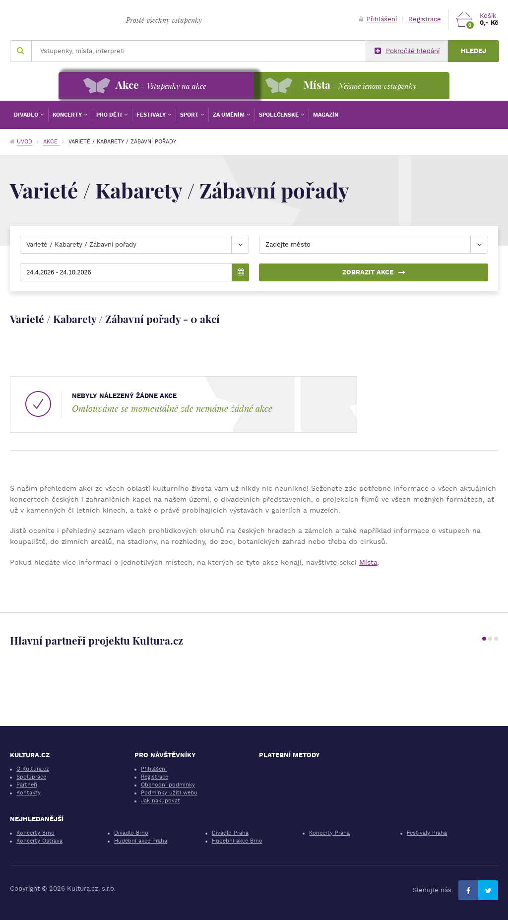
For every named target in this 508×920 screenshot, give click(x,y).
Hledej (473, 51)
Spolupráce (31, 777)
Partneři (26, 785)
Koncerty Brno (35, 833)
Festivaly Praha (427, 833)
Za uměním (229, 115)
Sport (190, 115)
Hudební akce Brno (237, 841)
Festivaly (151, 115)
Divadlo (27, 115)
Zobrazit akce (373, 272)
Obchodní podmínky (168, 785)
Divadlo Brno (131, 833)
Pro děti (110, 115)
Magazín (325, 115)
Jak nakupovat (160, 800)
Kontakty (28, 792)
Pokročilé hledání (407, 51)
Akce (51, 141)
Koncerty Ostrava (39, 841)
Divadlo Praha (230, 833)
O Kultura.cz (32, 769)
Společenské (279, 115)
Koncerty (68, 115)
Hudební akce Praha (140, 841)
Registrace (424, 19)
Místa (368, 562)
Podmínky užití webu (169, 792)
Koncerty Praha (329, 833)
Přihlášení (378, 19)
